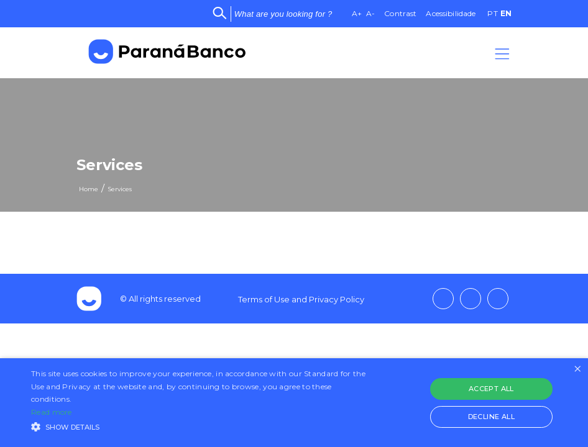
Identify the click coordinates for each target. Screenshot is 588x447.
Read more (51, 412)
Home (88, 189)
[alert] (294, 402)
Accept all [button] (491, 388)
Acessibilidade (450, 13)
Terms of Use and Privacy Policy (301, 299)
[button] (202, 425)
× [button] (577, 369)
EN (506, 13)
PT (492, 13)
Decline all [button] (491, 416)
